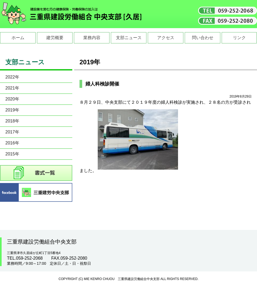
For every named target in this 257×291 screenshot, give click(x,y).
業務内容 (91, 37)
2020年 (12, 99)
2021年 (12, 88)
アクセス (165, 37)
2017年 (12, 132)
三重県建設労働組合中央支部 (71, 14)
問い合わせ (202, 37)
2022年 (12, 77)
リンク (239, 37)
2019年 (12, 110)
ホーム (18, 37)
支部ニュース (129, 37)
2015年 (12, 154)
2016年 (12, 143)
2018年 (12, 121)
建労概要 (54, 37)
